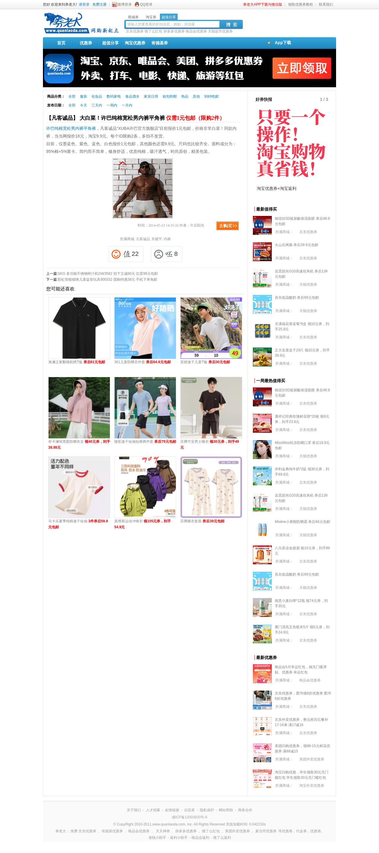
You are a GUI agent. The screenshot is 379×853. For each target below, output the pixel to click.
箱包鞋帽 (170, 96)
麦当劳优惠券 (266, 831)
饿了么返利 (222, 838)
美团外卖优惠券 (311, 759)
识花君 (189, 810)
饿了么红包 (153, 31)
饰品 (184, 96)
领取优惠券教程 (300, 4)
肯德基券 (159, 43)
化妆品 (96, 96)
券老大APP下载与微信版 (262, 4)
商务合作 (245, 810)
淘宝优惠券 (135, 43)
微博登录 (125, 4)
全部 (72, 96)
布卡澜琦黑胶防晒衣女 (79, 445)
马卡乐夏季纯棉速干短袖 (78, 524)
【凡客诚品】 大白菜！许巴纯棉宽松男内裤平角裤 (135, 118)
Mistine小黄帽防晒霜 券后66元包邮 (302, 522)
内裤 (167, 239)
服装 (83, 96)
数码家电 (114, 96)
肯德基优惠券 (112, 831)
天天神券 (163, 831)
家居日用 (151, 96)
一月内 (127, 105)
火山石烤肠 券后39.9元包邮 (296, 245)
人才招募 (153, 810)
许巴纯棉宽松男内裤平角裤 (71, 128)
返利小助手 (179, 838)
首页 (61, 43)
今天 (83, 105)
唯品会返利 (200, 838)
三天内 (96, 105)
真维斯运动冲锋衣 (142, 524)
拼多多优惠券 (174, 31)
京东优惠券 (135, 31)
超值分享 (110, 43)
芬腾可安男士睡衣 (209, 445)
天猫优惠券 (308, 284)
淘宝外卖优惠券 (311, 785)
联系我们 (326, 4)
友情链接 (172, 810)
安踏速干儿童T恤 (205, 362)
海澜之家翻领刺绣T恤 (76, 362)
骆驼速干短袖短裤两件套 (145, 442)
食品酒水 (132, 96)
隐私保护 (207, 810)
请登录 (84, 4)
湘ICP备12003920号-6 (189, 817)
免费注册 (99, 4)
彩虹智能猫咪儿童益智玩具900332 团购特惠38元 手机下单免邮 (107, 279)
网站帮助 (226, 810)
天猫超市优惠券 (220, 31)
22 (125, 254)
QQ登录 (146, 4)
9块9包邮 (211, 96)
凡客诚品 (143, 239)
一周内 (112, 105)
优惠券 (86, 43)
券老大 (60, 831)
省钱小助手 (157, 838)
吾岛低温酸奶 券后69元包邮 (297, 297)
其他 (196, 96)
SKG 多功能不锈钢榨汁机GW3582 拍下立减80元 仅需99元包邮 (108, 274)
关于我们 (134, 810)
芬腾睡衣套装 (202, 521)
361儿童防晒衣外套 (142, 362)
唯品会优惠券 (196, 31)
